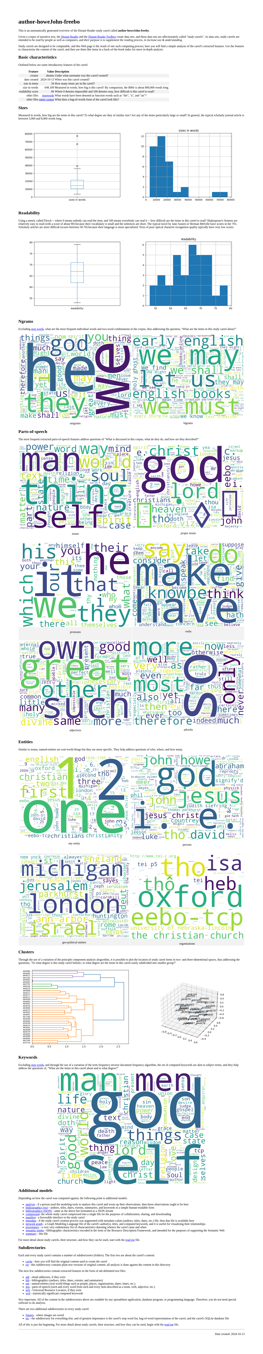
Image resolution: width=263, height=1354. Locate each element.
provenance (32, 1227)
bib (27, 1280)
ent (27, 1283)
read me (130, 1239)
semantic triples (35, 1230)
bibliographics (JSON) (39, 1210)
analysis (30, 1204)
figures (30, 1315)
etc (27, 1318)
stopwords (48, 95)
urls (28, 1290)
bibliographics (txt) (37, 1207)
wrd (28, 1293)
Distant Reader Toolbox (102, 36)
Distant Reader (69, 36)
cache (29, 1261)
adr (27, 1277)
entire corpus (46, 99)
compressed (32, 1214)
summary (31, 1233)
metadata (31, 1220)
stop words (37, 329)
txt (27, 1264)
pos (28, 1286)
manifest (31, 1217)
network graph (34, 1223)
